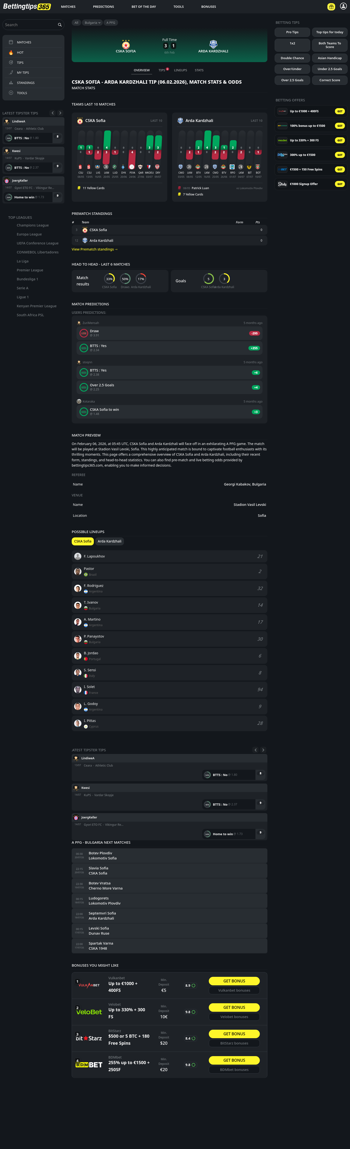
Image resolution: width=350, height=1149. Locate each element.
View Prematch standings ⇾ (95, 249)
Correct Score (330, 80)
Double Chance (292, 58)
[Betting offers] (331, 6)
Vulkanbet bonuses (234, 990)
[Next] (60, 113)
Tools (179, 6)
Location (80, 515)
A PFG (110, 22)
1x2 (292, 43)
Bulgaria (91, 22)
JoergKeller (20, 180)
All (76, 22)
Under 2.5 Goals (330, 69)
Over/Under (292, 69)
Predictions (103, 6)
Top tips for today (329, 32)
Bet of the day (143, 6)
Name (78, 484)
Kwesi (16, 151)
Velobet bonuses (234, 1016)
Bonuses (208, 6)
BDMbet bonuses (234, 1069)
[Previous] (52, 113)
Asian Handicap (330, 58)
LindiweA (18, 121)
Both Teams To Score (330, 45)
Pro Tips (292, 32)
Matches (68, 6)
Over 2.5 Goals (292, 80)
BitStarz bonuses (234, 1043)
